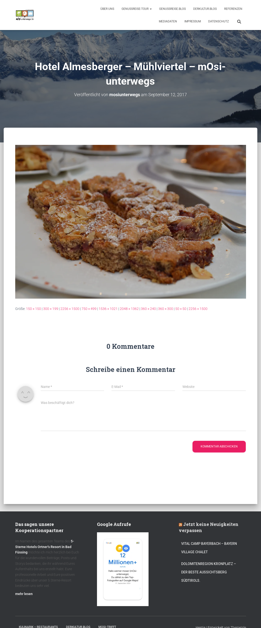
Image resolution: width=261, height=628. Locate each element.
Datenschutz (218, 21)
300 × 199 (50, 308)
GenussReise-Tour (137, 9)
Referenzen (233, 9)
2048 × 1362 (129, 308)
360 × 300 (165, 308)
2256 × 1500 (69, 308)
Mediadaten (168, 21)
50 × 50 (180, 308)
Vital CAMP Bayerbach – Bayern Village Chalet (209, 548)
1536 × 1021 (108, 308)
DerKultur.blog (205, 9)
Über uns (107, 9)
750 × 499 (89, 308)
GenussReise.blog (172, 9)
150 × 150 (33, 308)
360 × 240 (148, 308)
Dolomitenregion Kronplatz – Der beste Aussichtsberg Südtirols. (208, 572)
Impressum (192, 21)
